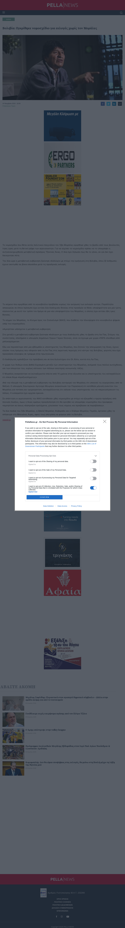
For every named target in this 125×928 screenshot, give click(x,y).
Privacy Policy (76, 506)
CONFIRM (44, 497)
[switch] (93, 461)
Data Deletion (48, 506)
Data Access (62, 506)
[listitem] (62, 456)
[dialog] (62, 464)
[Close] (105, 422)
